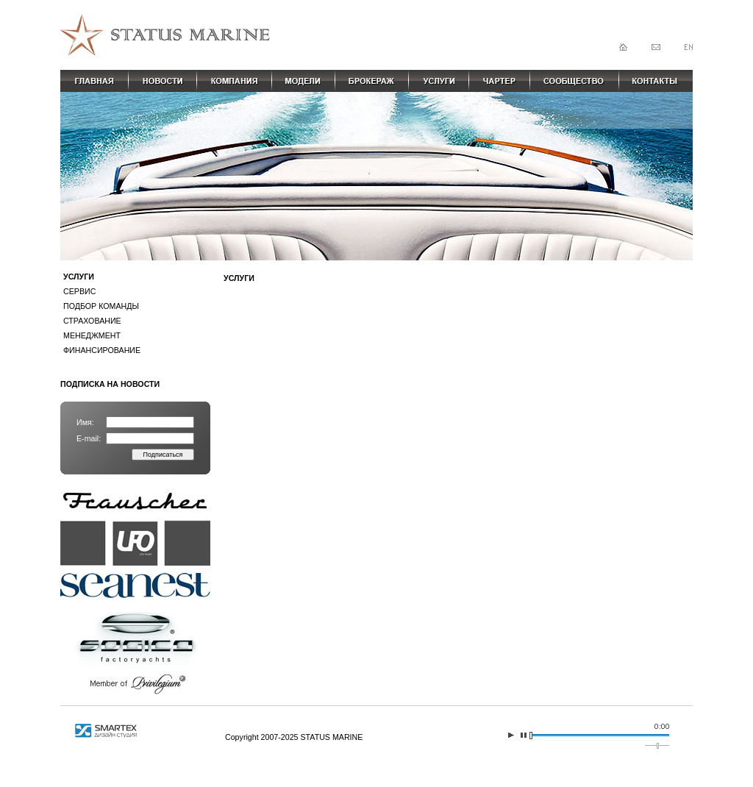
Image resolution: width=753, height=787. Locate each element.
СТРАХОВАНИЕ (92, 320)
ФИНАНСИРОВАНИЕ (101, 350)
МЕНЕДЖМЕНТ (92, 335)
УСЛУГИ (78, 276)
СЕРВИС (79, 291)
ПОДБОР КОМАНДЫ (101, 306)
